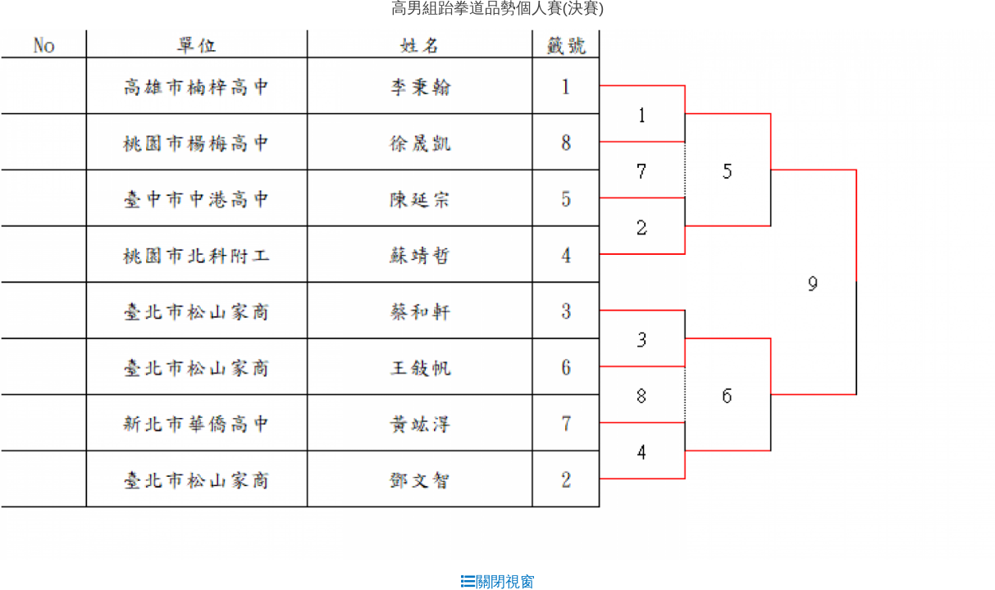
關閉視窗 (498, 582)
